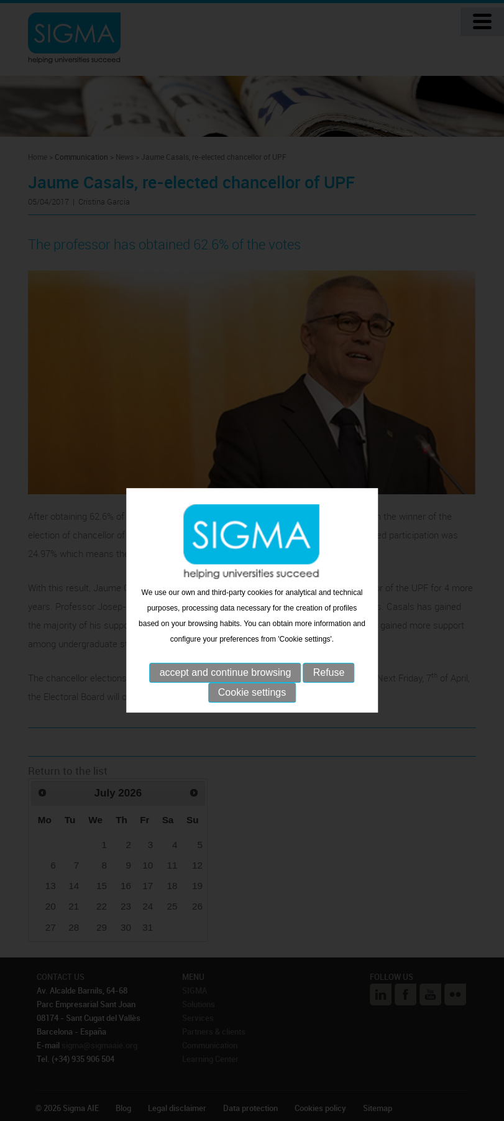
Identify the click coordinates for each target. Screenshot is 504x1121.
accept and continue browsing (225, 683)
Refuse (329, 683)
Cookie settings (252, 703)
